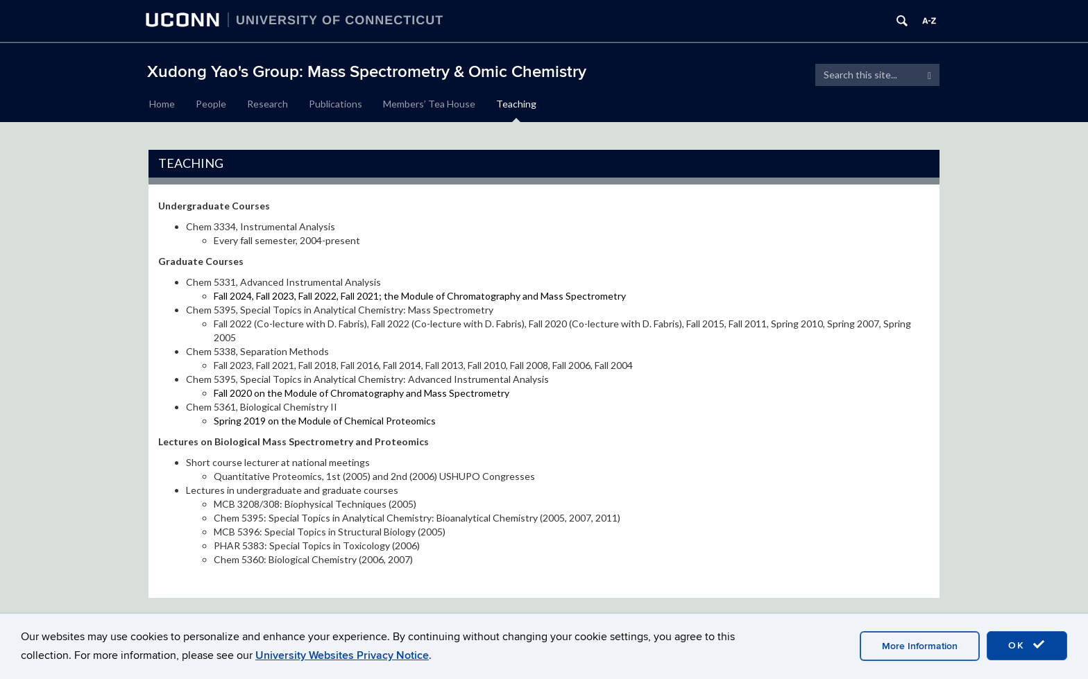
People (211, 104)
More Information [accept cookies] (920, 646)
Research (267, 104)
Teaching (516, 104)
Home (162, 104)
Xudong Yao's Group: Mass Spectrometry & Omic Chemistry (366, 72)
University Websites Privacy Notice (342, 655)
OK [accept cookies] (1027, 645)
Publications (335, 104)
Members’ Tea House (429, 104)
